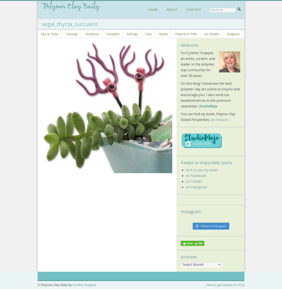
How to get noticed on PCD (225, 285)
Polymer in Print (186, 34)
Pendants (113, 34)
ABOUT (172, 9)
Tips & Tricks (49, 34)
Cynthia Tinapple (84, 285)
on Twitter (194, 181)
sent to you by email (202, 170)
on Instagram (196, 187)
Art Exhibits (212, 34)
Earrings (132, 34)
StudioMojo (208, 106)
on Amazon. (220, 119)
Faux (148, 34)
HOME (153, 9)
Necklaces (92, 34)
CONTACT (193, 9)
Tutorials (72, 34)
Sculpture (233, 34)
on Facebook (196, 175)
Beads (163, 34)
